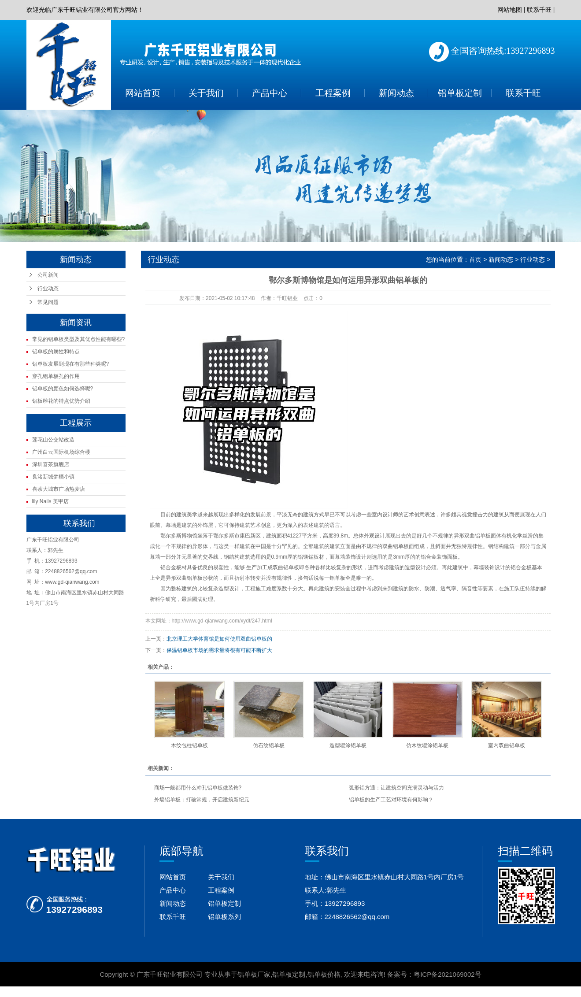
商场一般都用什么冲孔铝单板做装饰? (198, 788)
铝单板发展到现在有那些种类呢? (70, 364)
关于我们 (206, 93)
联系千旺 (539, 9)
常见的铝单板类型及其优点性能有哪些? (78, 339)
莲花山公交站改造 (53, 440)
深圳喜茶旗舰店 (50, 464)
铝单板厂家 (253, 974)
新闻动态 (396, 93)
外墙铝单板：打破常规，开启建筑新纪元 (201, 800)
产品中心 (269, 93)
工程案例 (333, 93)
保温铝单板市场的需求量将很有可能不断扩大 (219, 650)
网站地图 (509, 9)
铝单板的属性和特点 (56, 351)
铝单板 (483, 536)
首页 (475, 259)
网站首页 (142, 93)
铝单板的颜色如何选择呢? (62, 388)
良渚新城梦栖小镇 (53, 477)
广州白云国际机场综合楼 (61, 452)
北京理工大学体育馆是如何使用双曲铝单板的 (219, 639)
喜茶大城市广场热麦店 (58, 489)
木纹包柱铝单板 (189, 745)
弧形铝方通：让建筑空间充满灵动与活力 (396, 788)
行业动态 (48, 288)
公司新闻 (48, 275)
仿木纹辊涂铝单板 (427, 745)
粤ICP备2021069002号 (447, 974)
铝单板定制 (460, 93)
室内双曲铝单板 (506, 745)
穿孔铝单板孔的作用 (56, 376)
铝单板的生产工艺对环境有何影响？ (391, 800)
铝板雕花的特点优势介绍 (61, 401)
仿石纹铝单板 (269, 745)
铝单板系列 (224, 916)
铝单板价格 (323, 974)
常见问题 (48, 302)
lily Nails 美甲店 (50, 501)
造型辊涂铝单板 (347, 745)
